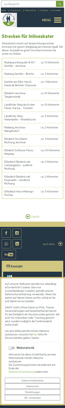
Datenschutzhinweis (33, 380)
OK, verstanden (32, 397)
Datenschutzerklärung (21, 371)
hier (35, 334)
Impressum (32, 386)
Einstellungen (32, 391)
